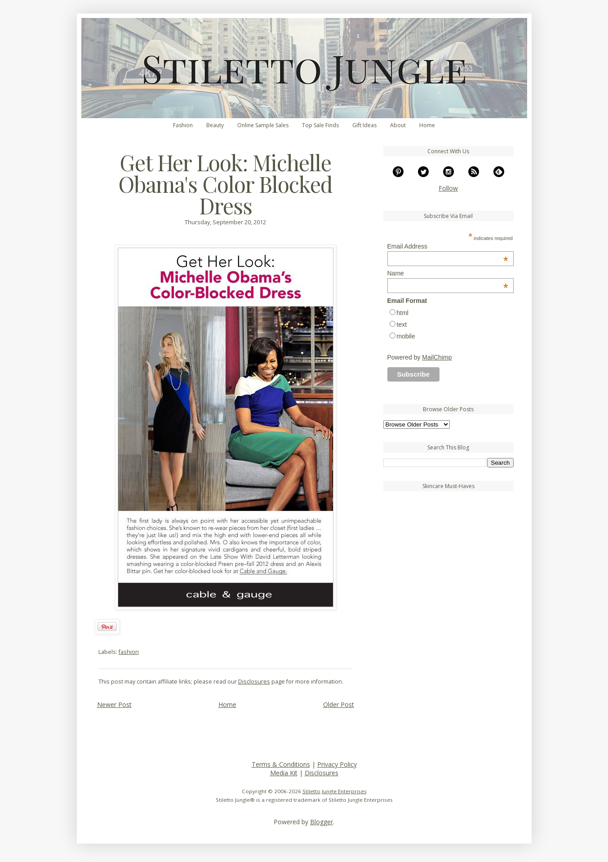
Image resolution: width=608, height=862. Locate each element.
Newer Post (114, 704)
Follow (448, 188)
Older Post (338, 704)
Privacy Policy (337, 764)
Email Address (447, 246)
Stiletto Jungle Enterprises (334, 791)
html (402, 312)
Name (447, 273)
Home (427, 125)
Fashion (183, 125)
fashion (129, 652)
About (398, 125)
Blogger (321, 822)
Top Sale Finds (320, 125)
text (402, 324)
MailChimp (437, 357)
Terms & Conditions (281, 764)
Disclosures (254, 681)
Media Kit (283, 773)
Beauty (215, 125)
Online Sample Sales (262, 125)
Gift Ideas (364, 125)
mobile (406, 336)
